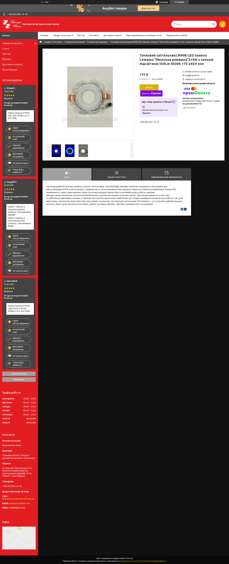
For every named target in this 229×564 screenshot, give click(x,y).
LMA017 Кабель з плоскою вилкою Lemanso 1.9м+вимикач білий (19, 222)
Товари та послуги (62, 35)
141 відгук (163, 2)
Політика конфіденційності (155, 561)
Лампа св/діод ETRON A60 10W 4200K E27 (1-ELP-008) (19, 115)
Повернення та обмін (176, 35)
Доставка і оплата (112, 35)
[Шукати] (213, 24)
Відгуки (6, 59)
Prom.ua (129, 558)
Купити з (151, 93)
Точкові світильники (74, 42)
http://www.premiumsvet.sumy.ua (18, 499)
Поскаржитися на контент (129, 561)
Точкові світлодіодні (97, 42)
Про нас (81, 35)
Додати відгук (19, 374)
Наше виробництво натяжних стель (144, 35)
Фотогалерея (9, 69)
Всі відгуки (19, 379)
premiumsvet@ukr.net (19, 503)
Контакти (94, 35)
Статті (5, 48)
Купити (149, 87)
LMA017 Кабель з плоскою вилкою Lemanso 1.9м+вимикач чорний (19, 210)
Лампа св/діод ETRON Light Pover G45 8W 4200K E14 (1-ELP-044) (19, 308)
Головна (44, 35)
